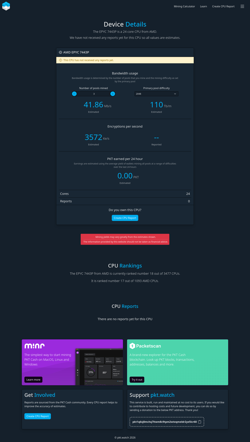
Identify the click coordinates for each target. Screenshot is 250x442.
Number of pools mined (93, 88)
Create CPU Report (223, 6)
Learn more (33, 379)
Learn (203, 6)
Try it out (137, 379)
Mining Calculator (184, 6)
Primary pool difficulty (156, 88)
